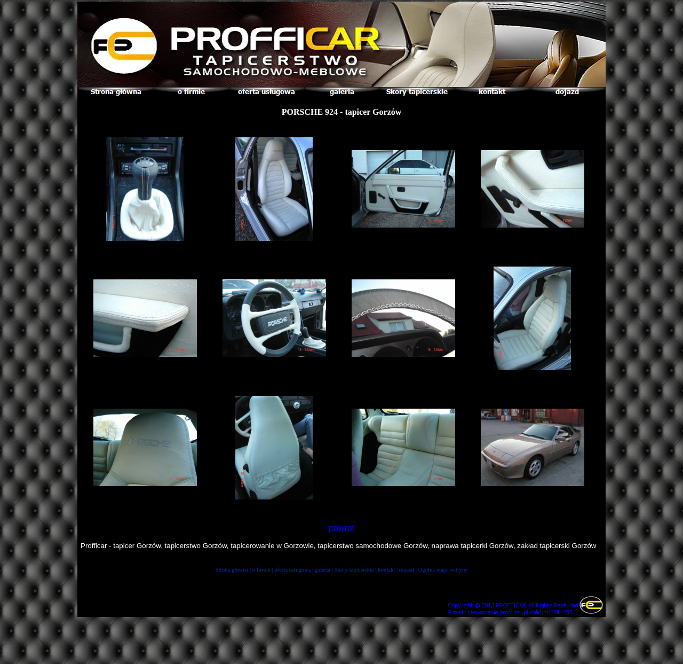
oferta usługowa (292, 570)
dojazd (406, 570)
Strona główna (231, 570)
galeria (322, 570)
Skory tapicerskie (354, 570)
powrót (341, 528)
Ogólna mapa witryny (443, 570)
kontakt (386, 570)
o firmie (261, 570)
